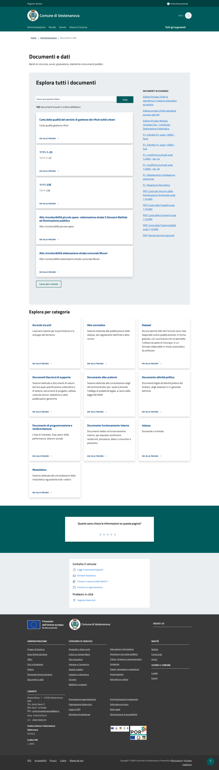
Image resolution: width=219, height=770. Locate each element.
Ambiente (114, 664)
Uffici (29, 659)
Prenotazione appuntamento (82, 699)
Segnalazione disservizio (80, 704)
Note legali (115, 709)
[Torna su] (211, 762)
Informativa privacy (119, 704)
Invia (125, 99)
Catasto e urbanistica (79, 674)
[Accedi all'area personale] (177, 3)
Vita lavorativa (76, 659)
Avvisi (154, 659)
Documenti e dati (35, 679)
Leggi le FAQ (74, 709)
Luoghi (154, 673)
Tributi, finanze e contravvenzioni (126, 659)
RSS (29, 760)
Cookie (63, 760)
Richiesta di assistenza (79, 714)
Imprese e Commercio (79, 664)
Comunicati (156, 654)
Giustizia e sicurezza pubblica (124, 654)
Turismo (72, 679)
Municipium (176, 760)
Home (33, 38)
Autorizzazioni (117, 674)
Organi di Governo (36, 649)
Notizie (154, 649)
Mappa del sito (76, 760)
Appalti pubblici (76, 669)
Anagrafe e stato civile (79, 649)
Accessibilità (40, 760)
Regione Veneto (34, 3)
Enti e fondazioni (35, 664)
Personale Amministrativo (39, 674)
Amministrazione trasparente (124, 699)
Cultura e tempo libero (79, 654)
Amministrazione (48, 38)
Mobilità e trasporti (78, 684)
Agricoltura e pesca (119, 679)
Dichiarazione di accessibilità (123, 714)
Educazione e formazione (122, 649)
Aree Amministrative (37, 654)
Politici (30, 669)
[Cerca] (188, 15)
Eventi (154, 678)
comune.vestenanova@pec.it (45, 711)
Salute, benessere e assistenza (124, 669)
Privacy (53, 760)
